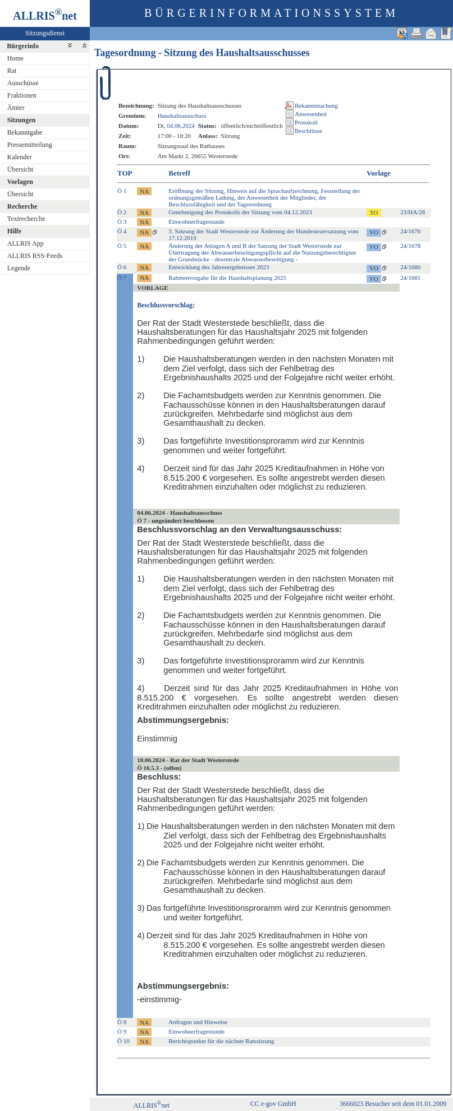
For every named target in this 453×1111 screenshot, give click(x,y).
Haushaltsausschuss (182, 115)
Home (15, 58)
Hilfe (14, 231)
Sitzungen (21, 120)
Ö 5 (121, 245)
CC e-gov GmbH (273, 1104)
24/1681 (410, 277)
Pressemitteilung (29, 145)
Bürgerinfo (23, 46)
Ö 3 (121, 221)
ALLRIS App (25, 243)
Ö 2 (121, 212)
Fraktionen (21, 95)
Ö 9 (121, 1031)
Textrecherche (26, 219)
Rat (12, 71)
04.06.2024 (181, 125)
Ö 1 (121, 190)
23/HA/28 (412, 212)
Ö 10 (123, 1041)
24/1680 (410, 267)
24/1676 (410, 231)
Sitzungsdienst (45, 33)
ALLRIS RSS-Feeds (34, 256)
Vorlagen (20, 182)
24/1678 (410, 245)
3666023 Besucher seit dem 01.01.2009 (393, 1104)
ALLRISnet (152, 1105)
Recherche (22, 206)
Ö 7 (121, 277)
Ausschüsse (23, 83)
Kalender (19, 157)
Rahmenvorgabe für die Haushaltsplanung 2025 (227, 277)
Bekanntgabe (25, 132)
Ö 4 (121, 231)
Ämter (16, 108)
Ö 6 (121, 267)
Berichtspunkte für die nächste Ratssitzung (221, 1041)
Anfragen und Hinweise (197, 1021)
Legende (18, 268)
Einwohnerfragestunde (196, 221)
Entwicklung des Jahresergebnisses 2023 (218, 267)
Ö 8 (121, 1021)
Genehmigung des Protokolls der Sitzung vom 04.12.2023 (240, 212)
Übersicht (20, 169)
